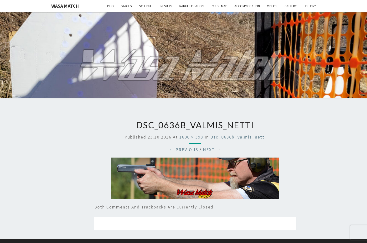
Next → (212, 149)
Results (166, 6)
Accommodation (247, 6)
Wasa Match (65, 6)
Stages (126, 6)
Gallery (290, 6)
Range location (191, 6)
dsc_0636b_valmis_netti (238, 137)
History (310, 6)
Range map (219, 6)
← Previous (183, 149)
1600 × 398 (191, 137)
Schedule (146, 6)
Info (110, 6)
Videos (272, 6)
